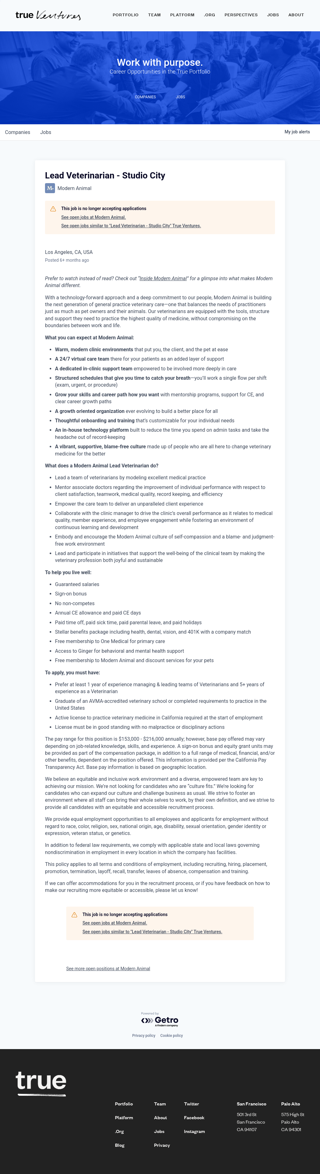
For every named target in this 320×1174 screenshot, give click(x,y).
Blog (119, 1145)
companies (17, 132)
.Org (119, 1131)
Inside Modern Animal (163, 278)
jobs (45, 132)
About (296, 14)
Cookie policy (171, 1035)
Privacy (162, 1145)
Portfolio (126, 14)
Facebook (194, 1117)
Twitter (191, 1103)
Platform (182, 14)
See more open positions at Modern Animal (108, 968)
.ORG (209, 14)
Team (154, 14)
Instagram (194, 1131)
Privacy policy (143, 1035)
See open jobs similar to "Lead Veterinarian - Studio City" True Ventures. (131, 225)
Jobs (273, 14)
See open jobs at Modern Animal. (93, 217)
